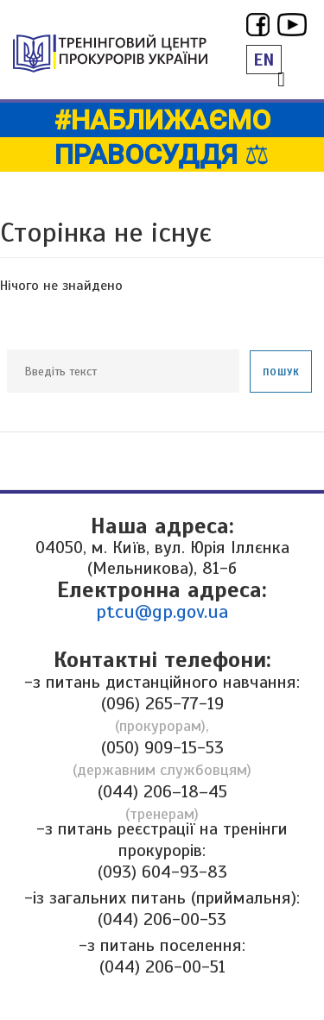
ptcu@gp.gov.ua (162, 611)
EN (264, 60)
